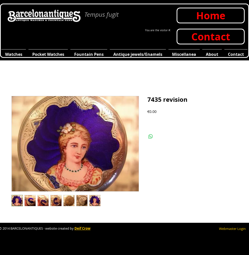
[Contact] (211, 36)
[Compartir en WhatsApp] (151, 136)
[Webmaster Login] (232, 228)
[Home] (211, 15)
